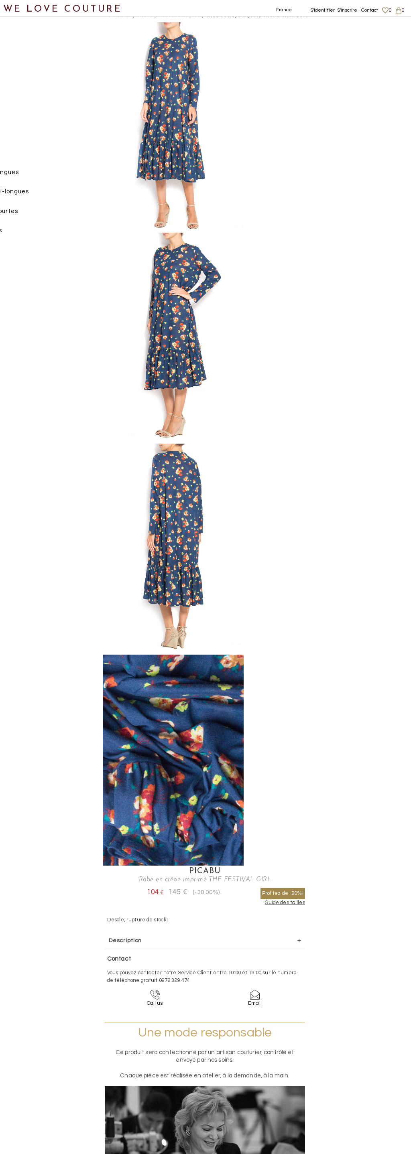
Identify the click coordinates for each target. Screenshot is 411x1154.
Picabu (318, 26)
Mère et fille (27, 351)
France (284, 9)
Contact (369, 10)
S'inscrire (347, 10)
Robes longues (47, 176)
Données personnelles (360, 1072)
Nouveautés (27, 59)
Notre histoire (30, 40)
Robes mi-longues (52, 195)
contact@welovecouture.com (359, 987)
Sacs (16, 293)
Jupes (26, 98)
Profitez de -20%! (367, 48)
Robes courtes (47, 215)
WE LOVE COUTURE (62, 9)
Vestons (29, 254)
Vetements (117, 15)
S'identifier (322, 10)
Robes (26, 156)
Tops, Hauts (35, 234)
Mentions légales (353, 1057)
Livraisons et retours (358, 1065)
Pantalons (32, 137)
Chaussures (27, 273)
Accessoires (27, 312)
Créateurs (24, 332)
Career (341, 1096)
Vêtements (26, 78)
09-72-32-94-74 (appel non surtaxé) (256, 987)
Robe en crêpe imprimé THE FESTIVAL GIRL (257, 15)
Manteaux (32, 117)
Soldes (19, 370)
